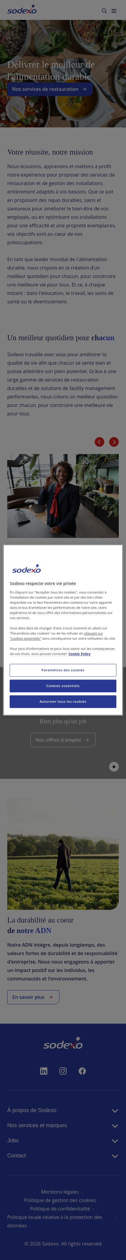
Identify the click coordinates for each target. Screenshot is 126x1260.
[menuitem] (21, 10)
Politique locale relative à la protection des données (54, 1221)
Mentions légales (60, 1191)
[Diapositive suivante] (114, 442)
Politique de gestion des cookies (60, 1200)
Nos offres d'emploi (63, 740)
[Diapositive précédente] (99, 442)
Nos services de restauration (50, 89)
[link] (63, 551)
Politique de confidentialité (60, 1208)
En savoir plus (46, 628)
